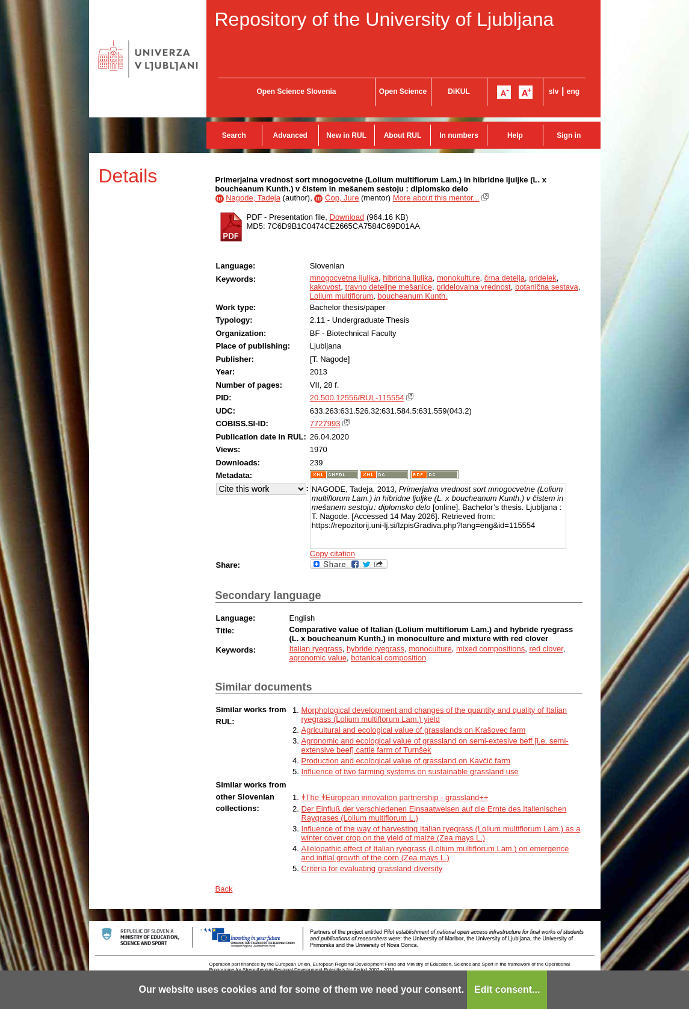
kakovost (325, 286)
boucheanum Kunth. (413, 295)
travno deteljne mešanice (388, 286)
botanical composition (388, 657)
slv (554, 91)
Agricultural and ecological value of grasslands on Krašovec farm (413, 729)
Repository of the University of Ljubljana (384, 19)
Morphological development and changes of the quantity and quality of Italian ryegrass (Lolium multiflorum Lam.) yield (434, 715)
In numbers (458, 135)
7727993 (325, 423)
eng (573, 91)
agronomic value (318, 657)
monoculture (430, 648)
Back (224, 888)
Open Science (403, 91)
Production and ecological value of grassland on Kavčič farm (406, 760)
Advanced (290, 135)
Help (515, 135)
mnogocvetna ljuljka (344, 277)
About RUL (403, 135)
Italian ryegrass (315, 648)
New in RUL (346, 135)
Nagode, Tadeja (253, 197)
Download (347, 217)
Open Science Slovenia (296, 91)
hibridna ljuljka (407, 277)
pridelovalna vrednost (473, 286)
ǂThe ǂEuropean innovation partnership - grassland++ (395, 797)
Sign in (569, 135)
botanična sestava (546, 286)
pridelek (543, 277)
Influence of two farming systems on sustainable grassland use (410, 771)
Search (234, 135)
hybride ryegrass (375, 648)
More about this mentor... (436, 197)
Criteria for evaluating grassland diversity (372, 868)
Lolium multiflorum (341, 295)
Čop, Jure (342, 197)
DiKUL (459, 91)
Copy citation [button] (332, 553)
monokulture (458, 277)
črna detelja (504, 277)
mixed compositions (490, 648)
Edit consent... (507, 989)
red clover (546, 648)
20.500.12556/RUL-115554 (357, 397)
